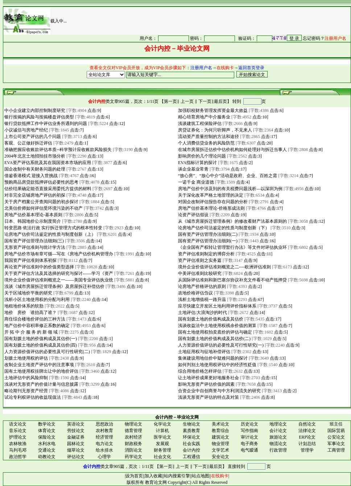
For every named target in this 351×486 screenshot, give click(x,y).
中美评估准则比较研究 (199, 273)
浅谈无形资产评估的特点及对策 (208, 397)
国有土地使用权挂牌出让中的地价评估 (40, 371)
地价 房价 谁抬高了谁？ (30, 312)
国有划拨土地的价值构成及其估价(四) (40, 345)
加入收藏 (153, 475)
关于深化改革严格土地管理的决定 (210, 195)
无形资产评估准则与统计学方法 (34, 247)
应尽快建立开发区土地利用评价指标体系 (216, 306)
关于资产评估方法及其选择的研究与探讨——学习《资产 (58, 273)
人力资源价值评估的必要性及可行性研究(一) (220, 345)
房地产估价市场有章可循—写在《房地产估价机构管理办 (58, 253)
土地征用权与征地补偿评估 (203, 351)
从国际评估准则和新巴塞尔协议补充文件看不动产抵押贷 (232, 279)
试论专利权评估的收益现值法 (32, 397)
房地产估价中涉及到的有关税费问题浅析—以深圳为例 (229, 188)
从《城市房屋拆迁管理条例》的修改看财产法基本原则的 (232, 221)
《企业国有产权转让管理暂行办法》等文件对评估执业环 (232, 247)
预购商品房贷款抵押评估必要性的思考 (40, 182)
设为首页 (134, 475)
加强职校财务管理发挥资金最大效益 (212, 110)
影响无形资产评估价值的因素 (206, 384)
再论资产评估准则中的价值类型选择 (38, 266)
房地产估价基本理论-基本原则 (32, 214)
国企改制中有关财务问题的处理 (34, 169)
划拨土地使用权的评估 (25, 358)
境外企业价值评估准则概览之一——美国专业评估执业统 (58, 279)
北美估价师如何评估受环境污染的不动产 (43, 208)
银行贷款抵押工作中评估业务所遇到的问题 (45, 123)
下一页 (204, 101)
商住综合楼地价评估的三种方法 (34, 319)
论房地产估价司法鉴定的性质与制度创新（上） (49, 234)
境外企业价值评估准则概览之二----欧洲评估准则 (224, 266)
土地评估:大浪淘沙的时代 (202, 312)
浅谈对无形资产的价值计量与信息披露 (40, 384)
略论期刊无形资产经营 (25, 390)
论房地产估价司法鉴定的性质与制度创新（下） (223, 227)
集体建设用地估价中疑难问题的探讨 (212, 358)
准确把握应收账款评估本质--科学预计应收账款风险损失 (57, 149)
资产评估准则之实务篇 (199, 260)
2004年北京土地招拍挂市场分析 (34, 156)
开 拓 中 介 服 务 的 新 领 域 (30, 332)
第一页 (170, 101)
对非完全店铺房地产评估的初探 (34, 195)
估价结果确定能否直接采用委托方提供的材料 (47, 188)
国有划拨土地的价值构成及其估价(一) (40, 338)
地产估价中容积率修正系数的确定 (36, 325)
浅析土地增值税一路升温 (201, 299)
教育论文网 (156, 482)
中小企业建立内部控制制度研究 (34, 110)
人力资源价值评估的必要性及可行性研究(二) (46, 351)
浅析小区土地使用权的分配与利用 (36, 299)
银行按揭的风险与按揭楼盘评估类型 (38, 117)
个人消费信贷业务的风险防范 (206, 143)
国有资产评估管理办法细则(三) (33, 240)
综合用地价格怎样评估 (199, 371)
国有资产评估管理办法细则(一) (207, 240)
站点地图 (200, 475)
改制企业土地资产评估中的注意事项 (38, 364)
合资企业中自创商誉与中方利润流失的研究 (219, 390)
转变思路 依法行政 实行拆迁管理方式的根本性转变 (52, 227)
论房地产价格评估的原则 (201, 286)
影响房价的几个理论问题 (201, 156)
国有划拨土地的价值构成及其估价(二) (214, 338)
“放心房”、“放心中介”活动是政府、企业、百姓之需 (227, 175)
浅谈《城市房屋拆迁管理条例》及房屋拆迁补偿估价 (53, 286)
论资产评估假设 (192, 214)
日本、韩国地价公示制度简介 (32, 221)
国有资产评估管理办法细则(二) (207, 234)
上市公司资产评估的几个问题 (32, 136)
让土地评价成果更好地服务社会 (208, 377)
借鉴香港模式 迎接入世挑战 (30, 175)
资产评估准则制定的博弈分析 (206, 253)
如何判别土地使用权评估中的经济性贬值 (216, 364)
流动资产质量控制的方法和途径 (208, 136)
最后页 (220, 101)
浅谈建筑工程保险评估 (199, 123)
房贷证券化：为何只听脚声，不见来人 (214, 130)
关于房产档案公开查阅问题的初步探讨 (40, 201)
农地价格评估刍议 (195, 293)
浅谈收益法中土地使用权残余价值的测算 (216, 325)
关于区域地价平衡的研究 (27, 293)
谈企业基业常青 (192, 169)
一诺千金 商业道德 (195, 182)
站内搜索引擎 (177, 475)
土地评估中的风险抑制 (25, 377)
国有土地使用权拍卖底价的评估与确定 (214, 332)
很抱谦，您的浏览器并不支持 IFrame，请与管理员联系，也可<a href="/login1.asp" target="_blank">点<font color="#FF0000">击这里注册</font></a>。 (233, 38)
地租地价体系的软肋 (23, 306)
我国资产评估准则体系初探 (30, 260)
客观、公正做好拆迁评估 (27, 143)
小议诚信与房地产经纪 (25, 130)
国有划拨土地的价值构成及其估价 (210, 319)
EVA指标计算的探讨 (197, 162)
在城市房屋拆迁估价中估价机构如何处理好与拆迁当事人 (232, 149)
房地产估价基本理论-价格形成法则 (211, 208)
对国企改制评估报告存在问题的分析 (212, 201)
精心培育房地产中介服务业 (203, 117)
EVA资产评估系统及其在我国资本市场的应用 (47, 162)
